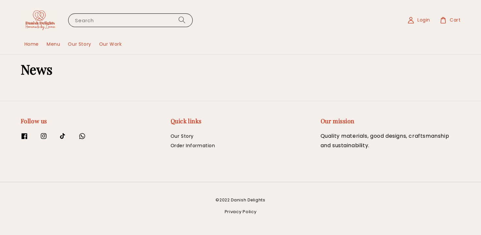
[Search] (182, 20)
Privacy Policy (241, 212)
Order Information (193, 145)
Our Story (79, 44)
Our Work (110, 44)
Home (31, 44)
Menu (53, 44)
